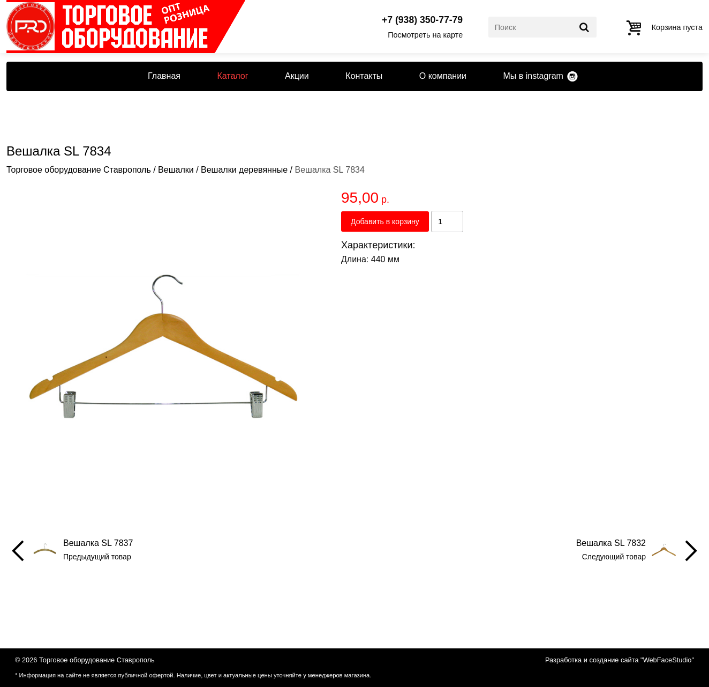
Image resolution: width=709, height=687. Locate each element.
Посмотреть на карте (425, 35)
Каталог (232, 75)
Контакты (363, 75)
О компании (442, 75)
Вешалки (176, 169)
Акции (297, 75)
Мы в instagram (533, 75)
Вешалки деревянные (244, 169)
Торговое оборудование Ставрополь (78, 169)
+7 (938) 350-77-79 (422, 20)
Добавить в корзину (385, 221)
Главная (164, 75)
